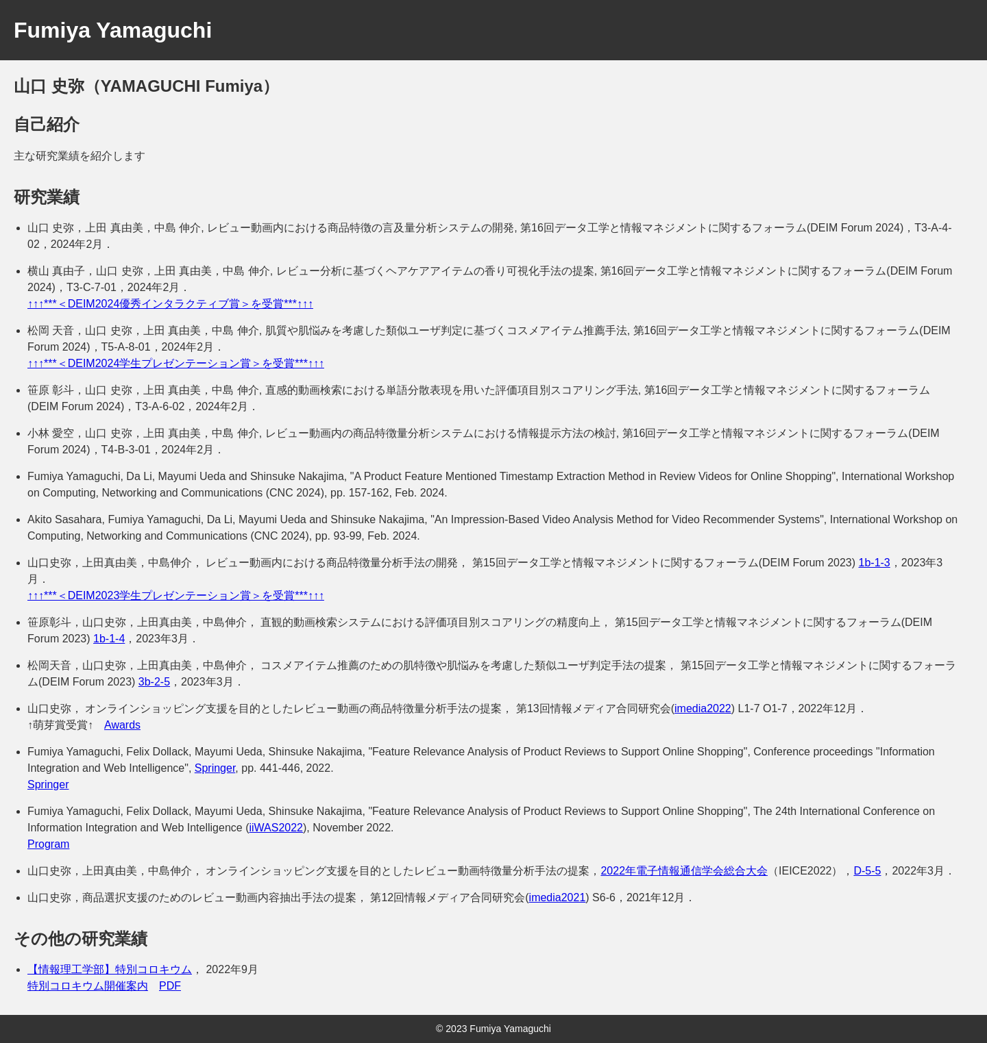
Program (48, 844)
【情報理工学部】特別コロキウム (109, 969)
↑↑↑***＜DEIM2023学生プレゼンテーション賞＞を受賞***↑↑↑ (175, 595)
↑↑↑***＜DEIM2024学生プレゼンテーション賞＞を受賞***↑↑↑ (175, 363)
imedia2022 (702, 708)
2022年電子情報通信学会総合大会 (684, 871)
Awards (122, 725)
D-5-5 (867, 871)
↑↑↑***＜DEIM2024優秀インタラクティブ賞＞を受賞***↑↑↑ (170, 304)
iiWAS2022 (276, 827)
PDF (170, 986)
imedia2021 (557, 897)
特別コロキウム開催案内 (87, 986)
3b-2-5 (154, 682)
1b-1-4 (109, 638)
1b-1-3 (874, 562)
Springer (215, 768)
